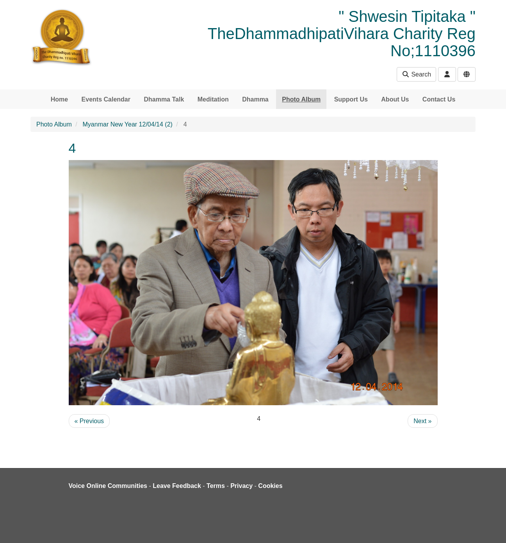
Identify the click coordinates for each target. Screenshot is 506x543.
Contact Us (438, 99)
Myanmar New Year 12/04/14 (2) (128, 124)
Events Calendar (106, 99)
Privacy (241, 485)
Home (59, 99)
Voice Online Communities (108, 485)
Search (416, 74)
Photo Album (301, 99)
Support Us (351, 99)
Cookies (270, 485)
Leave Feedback (177, 485)
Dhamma (255, 99)
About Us (395, 99)
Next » (422, 421)
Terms (216, 485)
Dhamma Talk (164, 99)
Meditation (213, 99)
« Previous (89, 421)
